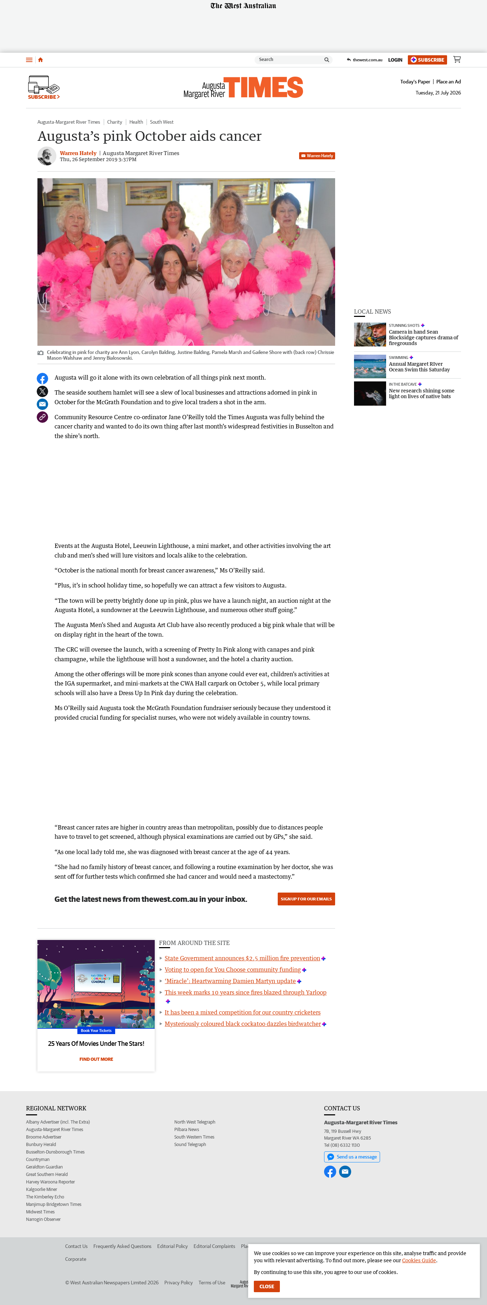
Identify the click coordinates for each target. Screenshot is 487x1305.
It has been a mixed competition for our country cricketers (243, 1012)
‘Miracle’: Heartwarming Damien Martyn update (230, 981)
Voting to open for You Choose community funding (233, 969)
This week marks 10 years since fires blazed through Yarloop (246, 992)
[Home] (40, 60)
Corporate (75, 1259)
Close (267, 1286)
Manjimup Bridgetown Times (53, 1204)
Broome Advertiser (43, 1137)
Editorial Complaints (214, 1246)
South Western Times (194, 1137)
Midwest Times (40, 1211)
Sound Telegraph (190, 1144)
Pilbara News (186, 1129)
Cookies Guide (419, 1260)
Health (136, 122)
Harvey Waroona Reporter (50, 1182)
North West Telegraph (194, 1122)
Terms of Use (212, 1282)
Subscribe (427, 60)
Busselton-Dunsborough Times (55, 1152)
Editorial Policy (172, 1246)
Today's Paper (415, 81)
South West (162, 122)
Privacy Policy (178, 1282)
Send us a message (352, 1157)
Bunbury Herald (41, 1144)
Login (395, 60)
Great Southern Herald (47, 1174)
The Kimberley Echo (45, 1196)
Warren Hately (317, 155)
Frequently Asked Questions (122, 1246)
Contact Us (76, 1246)
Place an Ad (448, 81)
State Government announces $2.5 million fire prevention (242, 958)
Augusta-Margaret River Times (68, 122)
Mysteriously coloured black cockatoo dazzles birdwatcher (243, 1023)
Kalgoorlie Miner (41, 1189)
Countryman (38, 1159)
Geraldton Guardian (44, 1167)
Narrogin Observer (43, 1219)
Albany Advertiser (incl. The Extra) (58, 1122)
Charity (114, 122)
